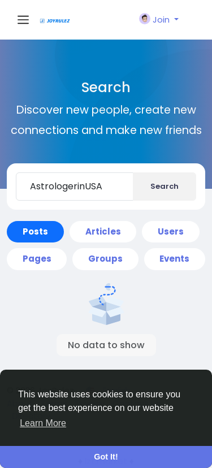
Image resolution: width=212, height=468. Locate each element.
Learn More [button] (43, 423)
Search (164, 186)
